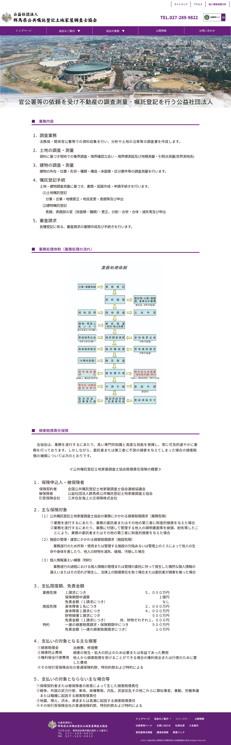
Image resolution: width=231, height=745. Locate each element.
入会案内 (193, 725)
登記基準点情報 (144, 732)
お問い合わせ (164, 725)
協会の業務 (183, 718)
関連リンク (179, 732)
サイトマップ (181, 4)
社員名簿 (180, 725)
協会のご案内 (162, 718)
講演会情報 (162, 732)
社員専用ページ (144, 725)
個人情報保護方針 (217, 4)
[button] (4, 71)
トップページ (143, 718)
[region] (115, 71)
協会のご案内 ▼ (69, 31)
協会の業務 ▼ (115, 31)
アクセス (198, 4)
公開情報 (199, 718)
